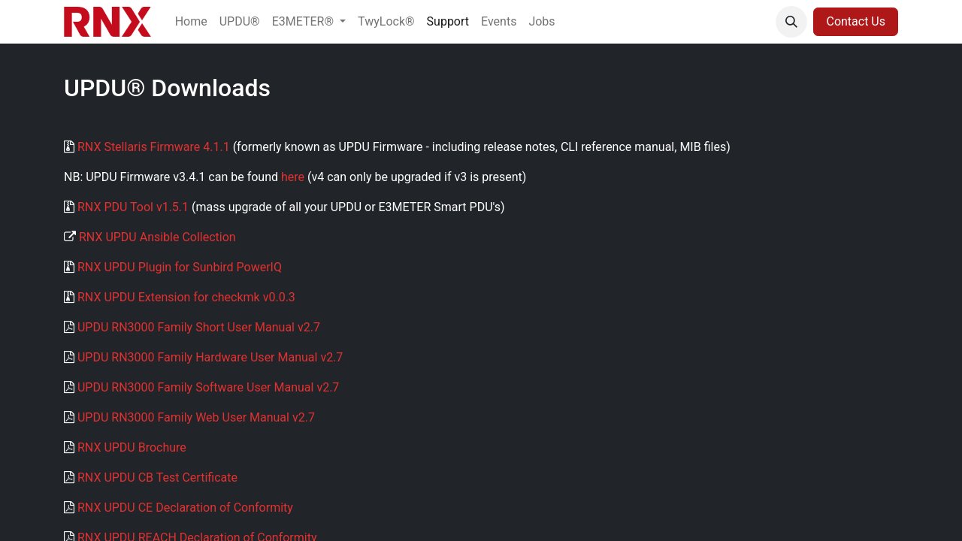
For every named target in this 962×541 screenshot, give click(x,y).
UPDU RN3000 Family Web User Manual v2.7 (196, 417)
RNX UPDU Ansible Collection (157, 237)
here (292, 177)
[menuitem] (191, 22)
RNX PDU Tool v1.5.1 (133, 207)
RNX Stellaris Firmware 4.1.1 (153, 147)
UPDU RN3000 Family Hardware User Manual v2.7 (210, 357)
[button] (791, 22)
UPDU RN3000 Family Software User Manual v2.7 (208, 387)
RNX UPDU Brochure (131, 447)
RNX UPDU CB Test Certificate (157, 477)
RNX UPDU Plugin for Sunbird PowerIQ (179, 267)
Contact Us (855, 21)
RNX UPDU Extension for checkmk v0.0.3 (186, 297)
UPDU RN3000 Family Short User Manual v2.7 (198, 327)
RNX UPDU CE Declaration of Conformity (185, 507)
